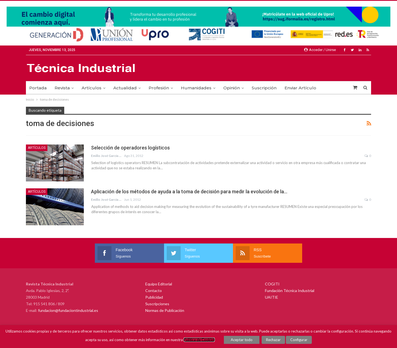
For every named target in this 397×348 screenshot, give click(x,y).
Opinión (231, 87)
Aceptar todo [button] (242, 340)
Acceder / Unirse (320, 50)
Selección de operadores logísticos (130, 148)
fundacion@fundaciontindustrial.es (68, 310)
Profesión (159, 87)
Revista (62, 87)
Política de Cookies (199, 340)
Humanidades (196, 87)
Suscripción (264, 87)
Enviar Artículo (300, 87)
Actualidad (125, 87)
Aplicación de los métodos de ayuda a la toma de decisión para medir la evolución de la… (189, 191)
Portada (38, 87)
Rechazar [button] (273, 340)
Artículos (91, 87)
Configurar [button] (298, 340)
